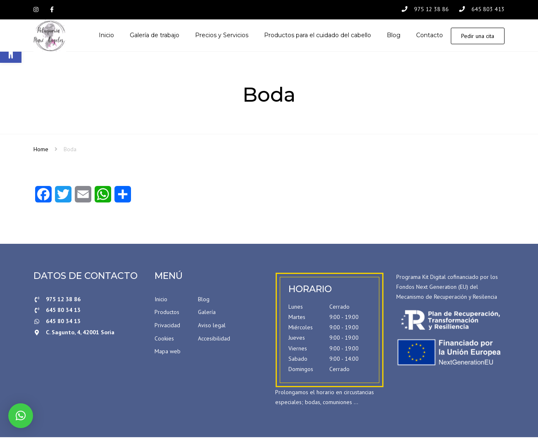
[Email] (83, 198)
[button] (20, 415)
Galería (207, 313)
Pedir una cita (477, 36)
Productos (167, 313)
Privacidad (167, 326)
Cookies (164, 339)
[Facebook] (43, 198)
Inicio (161, 300)
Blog (203, 300)
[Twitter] (63, 198)
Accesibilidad (214, 339)
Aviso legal (212, 326)
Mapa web (168, 352)
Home (40, 150)
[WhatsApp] (103, 198)
